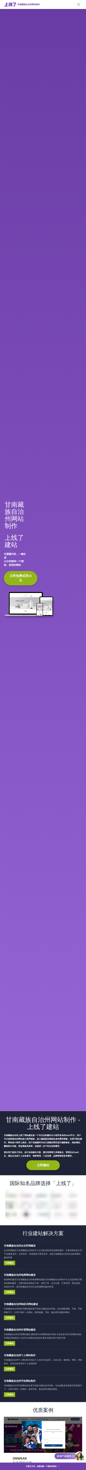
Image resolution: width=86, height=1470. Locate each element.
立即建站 (43, 1165)
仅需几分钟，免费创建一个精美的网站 (43, 1466)
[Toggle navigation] (78, 4)
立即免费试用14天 (21, 578)
